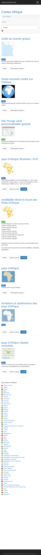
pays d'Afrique (10, 268)
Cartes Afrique (11, 12)
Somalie (4, 477)
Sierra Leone (6, 476)
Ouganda (5, 453)
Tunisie (4, 490)
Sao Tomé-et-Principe (8, 470)
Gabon (4, 413)
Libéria (4, 429)
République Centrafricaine (10, 455)
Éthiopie (4, 411)
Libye (4, 431)
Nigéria (4, 452)
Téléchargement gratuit (16, 68)
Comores (5, 402)
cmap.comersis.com (8, 2)
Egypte (4, 407)
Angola (4, 389)
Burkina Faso (6, 394)
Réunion (4, 463)
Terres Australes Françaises (10, 485)
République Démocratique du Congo (12, 457)
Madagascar (6, 433)
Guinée (4, 418)
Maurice (4, 440)
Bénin (4, 391)
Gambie (4, 415)
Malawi (4, 435)
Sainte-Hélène (6, 468)
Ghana (4, 416)
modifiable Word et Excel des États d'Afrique (19, 201)
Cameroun (5, 398)
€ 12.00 (24, 189)
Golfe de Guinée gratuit (15, 38)
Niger (4, 450)
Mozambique (6, 446)
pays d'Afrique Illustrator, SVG (19, 159)
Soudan (4, 479)
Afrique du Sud (6, 385)
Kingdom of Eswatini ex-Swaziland (12, 426)
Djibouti (4, 405)
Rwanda (4, 464)
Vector (3, 59)
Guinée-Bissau (6, 422)
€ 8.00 (23, 332)
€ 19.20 (24, 257)
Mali (3, 437)
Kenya (4, 424)
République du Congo (8, 459)
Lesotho (4, 428)
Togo (3, 488)
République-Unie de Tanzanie (10, 461)
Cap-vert (4, 400)
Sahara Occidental (7, 466)
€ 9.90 (23, 371)
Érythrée (4, 409)
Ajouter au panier (14, 189)
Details (5, 68)
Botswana (5, 393)
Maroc (4, 439)
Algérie (4, 387)
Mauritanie (5, 442)
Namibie (4, 448)
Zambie (4, 492)
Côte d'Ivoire (6, 404)
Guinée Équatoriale (8, 420)
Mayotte (4, 444)
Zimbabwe (5, 494)
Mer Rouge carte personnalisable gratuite (16, 122)
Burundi (4, 396)
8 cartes (3, 22)
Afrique (8, 16)
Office (3, 139)
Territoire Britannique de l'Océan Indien (13, 487)
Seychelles (5, 474)
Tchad (4, 483)
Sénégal (4, 472)
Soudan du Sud (6, 481)
